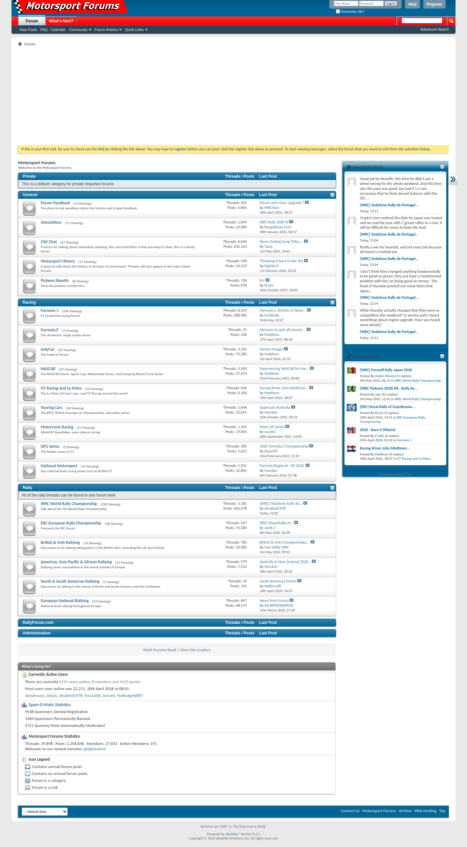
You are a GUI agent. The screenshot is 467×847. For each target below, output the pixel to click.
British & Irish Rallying (60, 542)
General (30, 194)
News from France (274, 600)
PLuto (379, 413)
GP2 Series (50, 446)
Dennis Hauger (271, 349)
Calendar (58, 30)
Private (29, 176)
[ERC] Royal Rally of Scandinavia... (387, 406)
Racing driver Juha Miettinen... (284, 388)
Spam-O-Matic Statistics (50, 704)
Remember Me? (350, 11)
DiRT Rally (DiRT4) (274, 222)
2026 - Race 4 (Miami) (377, 429)
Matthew (381, 454)
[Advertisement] (233, 96)
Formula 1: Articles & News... (283, 310)
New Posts (28, 30)
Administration (37, 633)
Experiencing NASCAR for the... (284, 368)
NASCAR (48, 368)
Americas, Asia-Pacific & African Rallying (76, 561)
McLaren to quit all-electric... (283, 329)
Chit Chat (49, 241)
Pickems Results (55, 280)
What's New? (61, 21)
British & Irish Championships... (285, 542)
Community (78, 30)
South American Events (278, 581)
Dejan (52, 695)
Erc (262, 280)
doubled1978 (70, 695)
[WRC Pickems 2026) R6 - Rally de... (388, 388)
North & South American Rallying (70, 581)
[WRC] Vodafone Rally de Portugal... (389, 205)
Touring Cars (51, 407)
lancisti (109, 695)
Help (412, 4)
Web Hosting (425, 810)
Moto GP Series (272, 426)
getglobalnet (94, 748)
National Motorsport (59, 465)
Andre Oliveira (385, 376)
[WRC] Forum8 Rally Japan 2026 (386, 370)
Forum (32, 21)
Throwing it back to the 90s (281, 261)
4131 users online (74, 681)
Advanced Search (434, 29)
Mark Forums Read (159, 649)
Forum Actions (106, 30)
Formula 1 (49, 310)
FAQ (44, 30)
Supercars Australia (275, 407)
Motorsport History (58, 261)
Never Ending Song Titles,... (281, 241)
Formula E (49, 329)
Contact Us (350, 810)
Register (434, 4)
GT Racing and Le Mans (61, 388)
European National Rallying (65, 600)
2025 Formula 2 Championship (284, 446)
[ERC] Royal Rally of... (276, 523)
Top (442, 810)
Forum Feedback (55, 202)
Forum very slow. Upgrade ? (282, 202)
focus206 (93, 695)
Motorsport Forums (379, 810)
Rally (27, 487)
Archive (405, 810)
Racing (29, 302)
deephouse (35, 695)
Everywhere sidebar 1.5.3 (395, 474)
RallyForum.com (38, 622)
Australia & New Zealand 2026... (285, 561)
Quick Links (134, 30)
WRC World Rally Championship (69, 503)
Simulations (51, 222)
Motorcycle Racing (57, 426)
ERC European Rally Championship (71, 523)
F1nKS (379, 436)
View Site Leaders (195, 649)
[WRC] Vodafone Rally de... (281, 503)
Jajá (378, 394)
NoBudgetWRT (130, 695)
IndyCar (48, 349)
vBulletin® (232, 834)
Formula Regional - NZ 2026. (282, 465)
